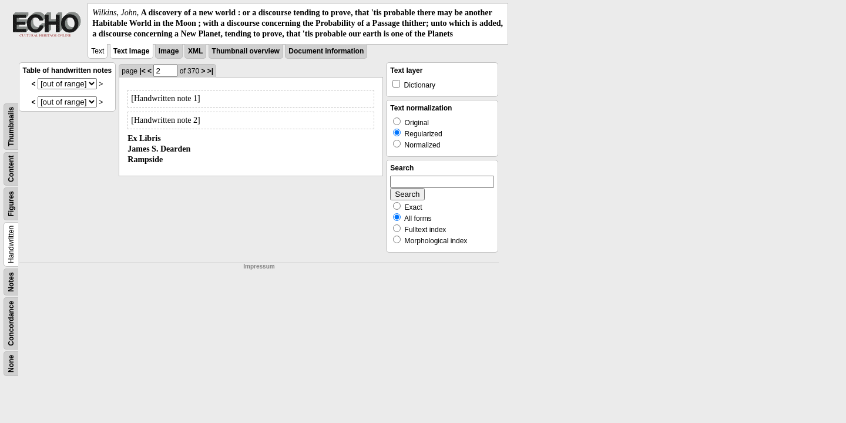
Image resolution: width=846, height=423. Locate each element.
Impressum (258, 266)
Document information (326, 51)
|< (142, 71)
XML (195, 51)
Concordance (11, 323)
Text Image (131, 51)
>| (210, 71)
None (11, 363)
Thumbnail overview (246, 51)
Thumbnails (11, 126)
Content (11, 168)
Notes (11, 281)
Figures (11, 203)
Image (169, 51)
